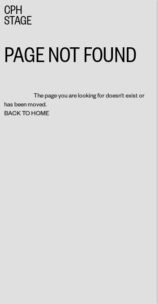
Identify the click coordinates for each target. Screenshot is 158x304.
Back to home (26, 113)
